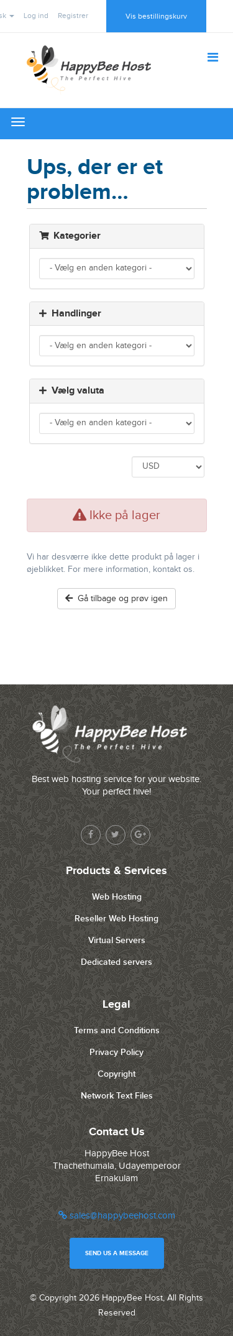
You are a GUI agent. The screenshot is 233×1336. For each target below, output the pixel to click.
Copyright (116, 1074)
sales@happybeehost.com (116, 1215)
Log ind (36, 15)
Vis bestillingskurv (156, 16)
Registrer (73, 15)
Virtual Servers (116, 940)
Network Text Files (117, 1095)
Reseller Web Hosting (116, 918)
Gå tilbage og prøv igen (116, 599)
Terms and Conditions (117, 1030)
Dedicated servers (116, 962)
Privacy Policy (116, 1052)
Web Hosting (117, 896)
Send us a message (116, 1253)
